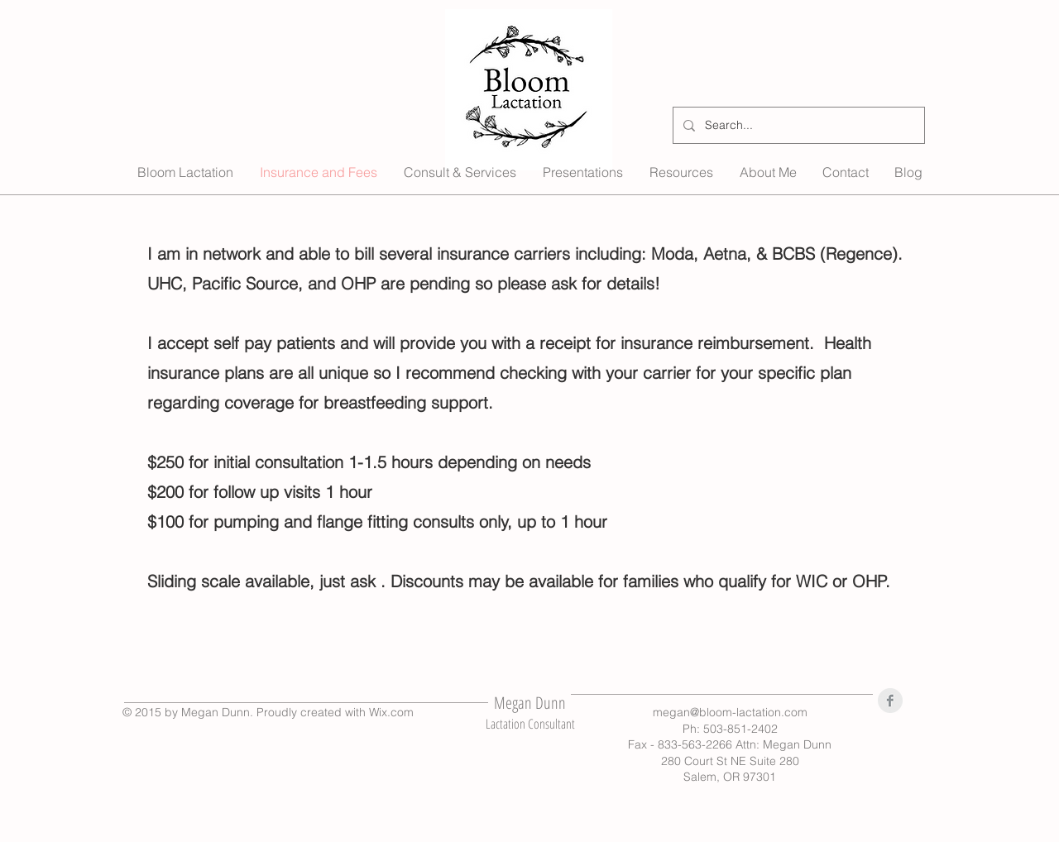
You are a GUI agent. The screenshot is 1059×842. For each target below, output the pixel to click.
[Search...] (797, 125)
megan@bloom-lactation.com (730, 712)
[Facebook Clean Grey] (890, 700)
